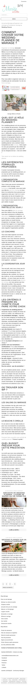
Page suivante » (8, 587)
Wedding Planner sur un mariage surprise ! (14, 540)
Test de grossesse (6, 637)
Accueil (4, 23)
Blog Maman (4, 626)
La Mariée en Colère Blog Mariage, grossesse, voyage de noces (14, 8)
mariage (16, 145)
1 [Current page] (3, 584)
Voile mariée (4, 618)
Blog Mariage (4, 596)
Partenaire (22, 679)
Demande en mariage (7, 614)
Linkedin (4, 667)
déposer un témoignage (7, 609)
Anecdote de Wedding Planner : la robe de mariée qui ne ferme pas (14, 494)
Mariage (10, 23)
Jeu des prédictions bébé (8, 644)
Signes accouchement (7, 639)
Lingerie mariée (5, 611)
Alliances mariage (6, 616)
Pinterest (4, 662)
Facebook (4, 658)
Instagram (4, 660)
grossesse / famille (15, 681)
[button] (14, 19)
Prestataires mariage (14, 25)
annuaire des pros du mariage (9, 606)
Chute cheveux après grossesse (9, 642)
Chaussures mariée (6, 623)
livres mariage (6, 83)
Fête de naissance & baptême (9, 632)
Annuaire (14, 679)
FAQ (10, 679)
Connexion (23, 1)
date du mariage (17, 210)
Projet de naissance (6, 630)
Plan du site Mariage (6, 599)
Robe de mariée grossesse (8, 635)
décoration (5, 216)
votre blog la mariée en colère (17, 682)
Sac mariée (4, 621)
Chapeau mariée (5, 604)
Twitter (3, 665)
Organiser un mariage (8, 48)
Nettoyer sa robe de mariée (8, 602)
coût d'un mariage (14, 190)
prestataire (5, 188)
